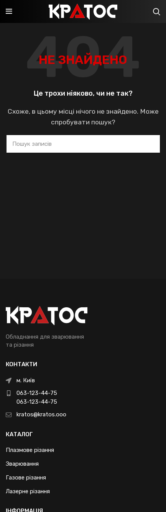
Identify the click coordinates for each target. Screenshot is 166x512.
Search (149, 144)
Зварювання (22, 463)
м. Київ (25, 380)
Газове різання (26, 477)
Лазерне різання (28, 491)
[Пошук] (83, 144)
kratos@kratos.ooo (41, 414)
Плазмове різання (30, 450)
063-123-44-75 (36, 393)
